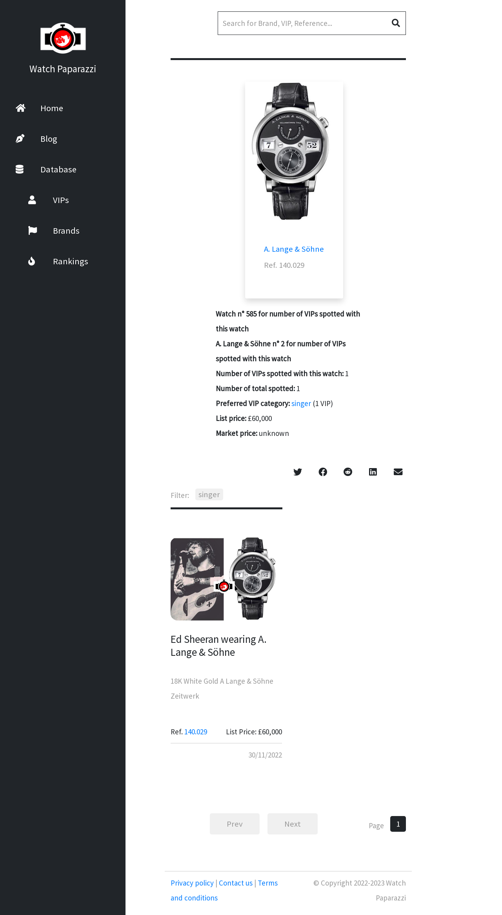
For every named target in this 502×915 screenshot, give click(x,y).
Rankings (48, 261)
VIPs (38, 199)
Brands (44, 230)
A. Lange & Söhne (294, 249)
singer (301, 403)
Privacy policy (193, 883)
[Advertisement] (457, 208)
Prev (235, 824)
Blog (36, 138)
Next (292, 824)
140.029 (195, 731)
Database (46, 169)
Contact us (235, 883)
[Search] (312, 23)
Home (39, 107)
